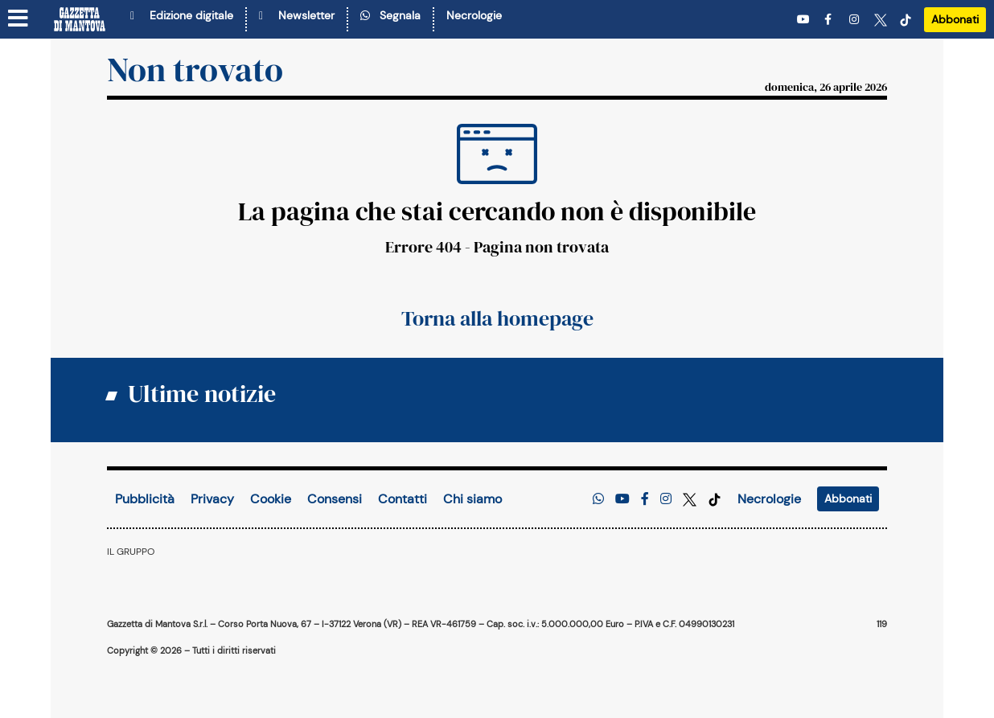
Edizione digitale (181, 15)
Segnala (390, 15)
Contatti (402, 498)
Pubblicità (145, 498)
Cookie (270, 498)
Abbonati (955, 19)
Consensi (334, 498)
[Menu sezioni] (18, 19)
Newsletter (297, 15)
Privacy (212, 498)
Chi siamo (472, 498)
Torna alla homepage (497, 318)
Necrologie (474, 15)
